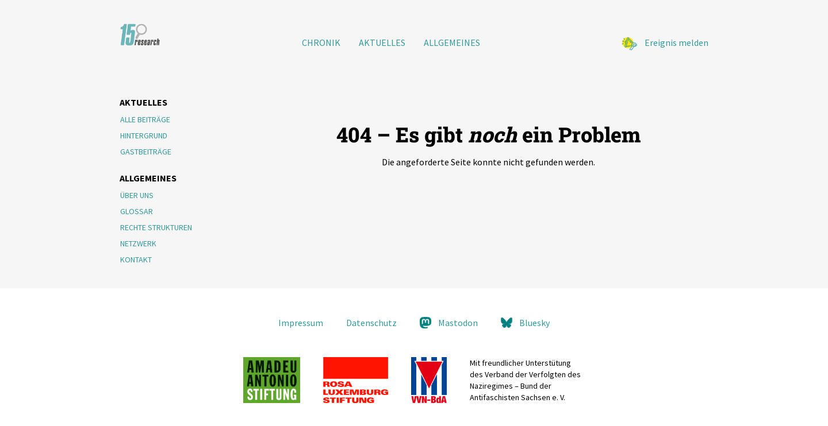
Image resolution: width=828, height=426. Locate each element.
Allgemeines (452, 42)
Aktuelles (382, 42)
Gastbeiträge (145, 151)
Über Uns (137, 195)
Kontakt (136, 259)
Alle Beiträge (145, 119)
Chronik (321, 42)
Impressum (300, 322)
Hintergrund (143, 135)
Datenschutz (371, 322)
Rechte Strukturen (156, 227)
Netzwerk (138, 243)
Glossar (136, 211)
